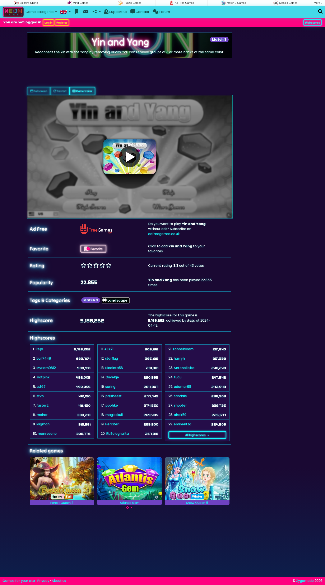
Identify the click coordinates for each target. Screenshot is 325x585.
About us (59, 580)
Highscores (312, 22)
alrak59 (180, 414)
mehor (42, 414)
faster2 (42, 405)
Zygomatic (305, 580)
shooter (180, 405)
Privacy (43, 580)
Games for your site (19, 580)
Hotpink (43, 377)
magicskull (114, 414)
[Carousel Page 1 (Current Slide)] (127, 507)
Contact (139, 11)
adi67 (41, 386)
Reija (39, 349)
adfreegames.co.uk (164, 233)
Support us (115, 11)
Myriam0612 (46, 367)
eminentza (182, 424)
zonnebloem (183, 349)
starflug (111, 358)
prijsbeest (113, 396)
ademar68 (182, 386)
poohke (111, 405)
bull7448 (43, 358)
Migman (43, 424)
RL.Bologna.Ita (117, 433)
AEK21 (108, 349)
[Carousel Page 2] (131, 507)
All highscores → (197, 435)
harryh (179, 358)
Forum (161, 11)
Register (61, 22)
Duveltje (112, 377)
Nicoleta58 (114, 367)
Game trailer (82, 91)
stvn (40, 396)
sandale (180, 396)
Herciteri (112, 424)
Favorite (93, 249)
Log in (48, 22)
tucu (177, 377)
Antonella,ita (184, 367)
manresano (47, 433)
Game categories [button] (39, 11)
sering (110, 386)
